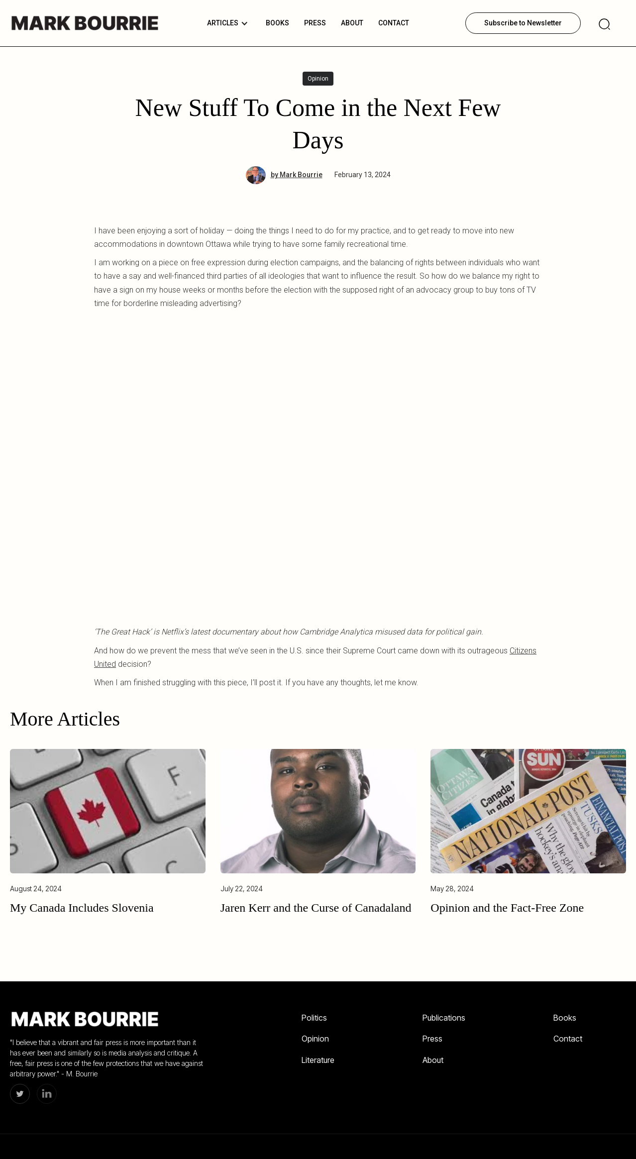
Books (564, 1018)
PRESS (315, 23)
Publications (444, 1018)
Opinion (315, 1039)
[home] (84, 23)
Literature (318, 1060)
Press (432, 1039)
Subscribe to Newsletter (523, 23)
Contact (393, 23)
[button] (227, 23)
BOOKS (277, 23)
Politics (314, 1018)
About (352, 23)
